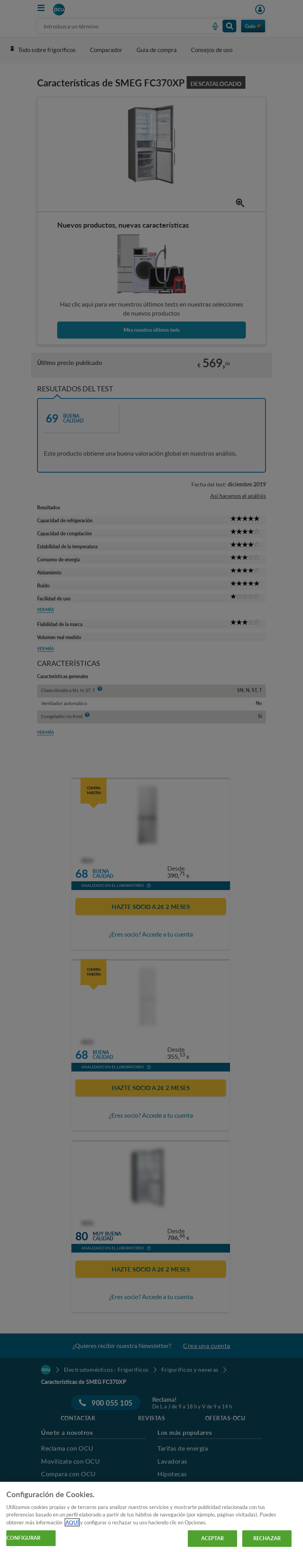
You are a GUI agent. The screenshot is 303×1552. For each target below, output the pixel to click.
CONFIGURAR (23, 1538)
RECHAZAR (267, 1538)
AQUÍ (72, 1522)
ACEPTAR (212, 1538)
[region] (151, 1517)
